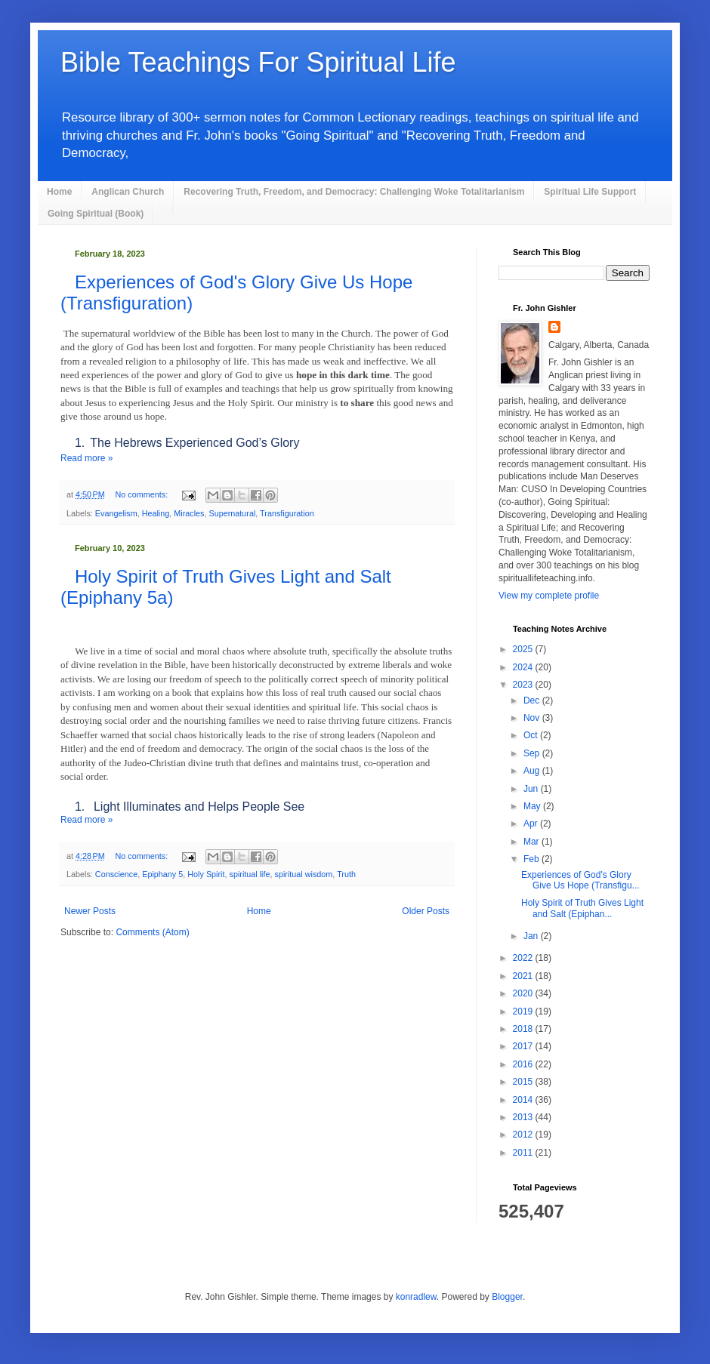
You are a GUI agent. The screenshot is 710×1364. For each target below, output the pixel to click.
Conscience (116, 874)
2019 (524, 1011)
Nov (532, 718)
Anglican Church (127, 191)
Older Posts (425, 911)
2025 (524, 649)
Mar (532, 841)
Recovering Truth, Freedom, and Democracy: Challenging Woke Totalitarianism (354, 191)
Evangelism (116, 513)
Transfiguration (287, 513)
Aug (532, 770)
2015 (524, 1081)
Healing (156, 513)
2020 (524, 993)
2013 (524, 1117)
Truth (346, 874)
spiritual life (249, 874)
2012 (524, 1134)
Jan (532, 936)
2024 (524, 667)
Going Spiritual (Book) (96, 213)
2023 (524, 684)
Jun (532, 789)
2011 (524, 1152)
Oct (531, 735)
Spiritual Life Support (590, 191)
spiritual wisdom (304, 874)
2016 (524, 1064)
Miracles (189, 513)
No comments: (143, 494)
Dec (532, 700)
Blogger (507, 1297)
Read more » (86, 458)
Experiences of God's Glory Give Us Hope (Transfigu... (580, 880)
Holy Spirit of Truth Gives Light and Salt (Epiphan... (582, 908)
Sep (532, 753)
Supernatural (231, 513)
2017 (524, 1046)
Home (59, 191)
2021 (524, 976)
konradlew (416, 1297)
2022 (524, 958)
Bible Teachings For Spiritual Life (258, 62)
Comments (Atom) (152, 932)
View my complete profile (549, 595)
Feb (532, 859)
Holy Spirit (205, 874)
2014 (524, 1100)
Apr (531, 823)
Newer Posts (90, 911)
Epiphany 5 (162, 874)
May (533, 806)
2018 (524, 1029)
